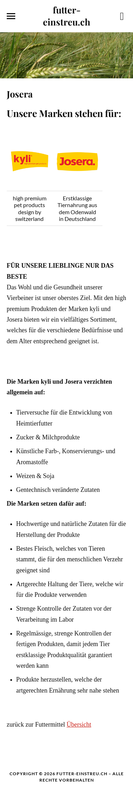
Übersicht (79, 724)
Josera (20, 94)
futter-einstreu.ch (66, 16)
